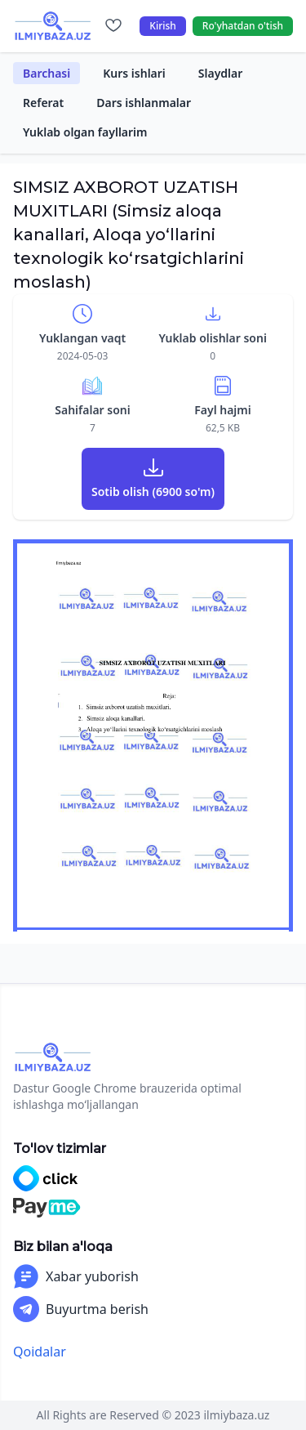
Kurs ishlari (134, 73)
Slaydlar (220, 73)
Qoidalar (39, 1352)
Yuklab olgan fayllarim (85, 132)
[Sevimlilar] (113, 26)
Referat (43, 102)
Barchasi (46, 73)
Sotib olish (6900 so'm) (153, 491)
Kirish (162, 26)
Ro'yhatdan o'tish (242, 26)
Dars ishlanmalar (143, 102)
